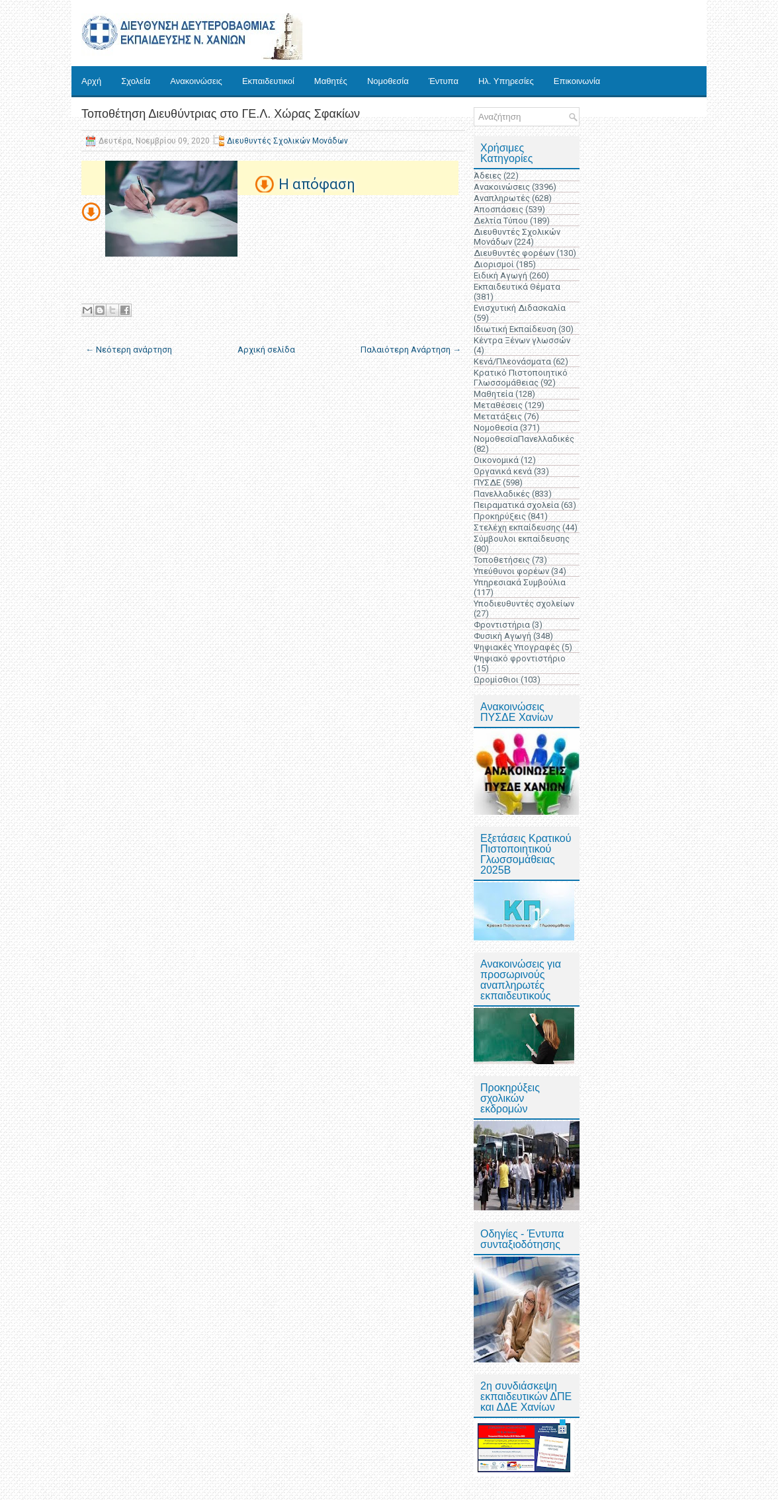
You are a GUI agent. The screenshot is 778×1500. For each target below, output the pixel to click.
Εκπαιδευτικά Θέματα (517, 287)
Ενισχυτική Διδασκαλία (520, 308)
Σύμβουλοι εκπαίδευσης (522, 539)
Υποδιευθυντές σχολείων (524, 603)
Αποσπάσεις (498, 209)
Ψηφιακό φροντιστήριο (520, 658)
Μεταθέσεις (498, 405)
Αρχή (91, 81)
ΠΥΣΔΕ (487, 482)
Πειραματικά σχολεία (516, 505)
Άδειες (487, 176)
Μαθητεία (493, 394)
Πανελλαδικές (502, 494)
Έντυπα (443, 81)
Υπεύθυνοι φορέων (511, 571)
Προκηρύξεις (500, 516)
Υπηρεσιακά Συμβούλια (520, 582)
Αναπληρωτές (502, 198)
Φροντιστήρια (502, 625)
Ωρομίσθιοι (496, 680)
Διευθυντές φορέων (514, 253)
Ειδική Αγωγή (500, 275)
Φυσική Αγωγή (502, 636)
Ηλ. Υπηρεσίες (506, 81)
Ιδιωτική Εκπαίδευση (515, 329)
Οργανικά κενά (503, 471)
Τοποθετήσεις (502, 560)
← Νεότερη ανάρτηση (128, 349)
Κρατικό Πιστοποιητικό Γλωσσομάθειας (521, 378)
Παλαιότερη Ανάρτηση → (411, 349)
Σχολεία (135, 81)
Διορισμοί (494, 264)
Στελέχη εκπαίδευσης (517, 527)
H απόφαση (317, 184)
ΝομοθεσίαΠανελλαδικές (524, 439)
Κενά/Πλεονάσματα (512, 361)
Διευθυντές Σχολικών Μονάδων (287, 141)
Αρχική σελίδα (266, 349)
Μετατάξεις (498, 416)
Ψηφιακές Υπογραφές (517, 647)
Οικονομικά (496, 460)
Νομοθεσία (388, 81)
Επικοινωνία (577, 81)
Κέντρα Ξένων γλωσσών (522, 340)
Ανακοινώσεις (196, 81)
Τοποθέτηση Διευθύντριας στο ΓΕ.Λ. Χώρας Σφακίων (220, 113)
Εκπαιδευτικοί (268, 81)
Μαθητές (330, 81)
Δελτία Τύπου (501, 221)
